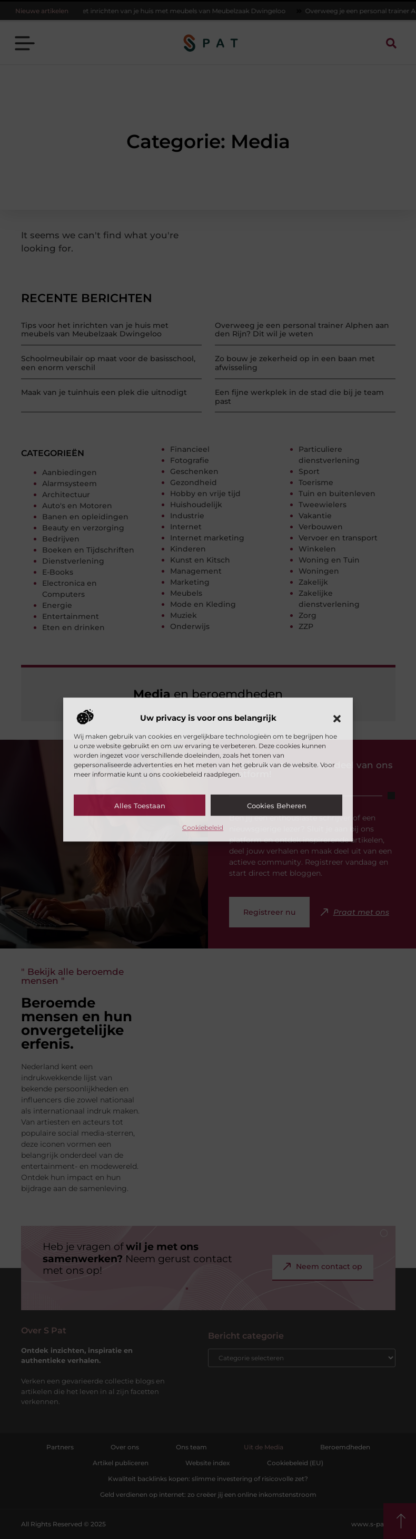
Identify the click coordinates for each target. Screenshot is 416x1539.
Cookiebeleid (202, 827)
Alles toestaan (139, 805)
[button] (337, 718)
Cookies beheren (276, 805)
